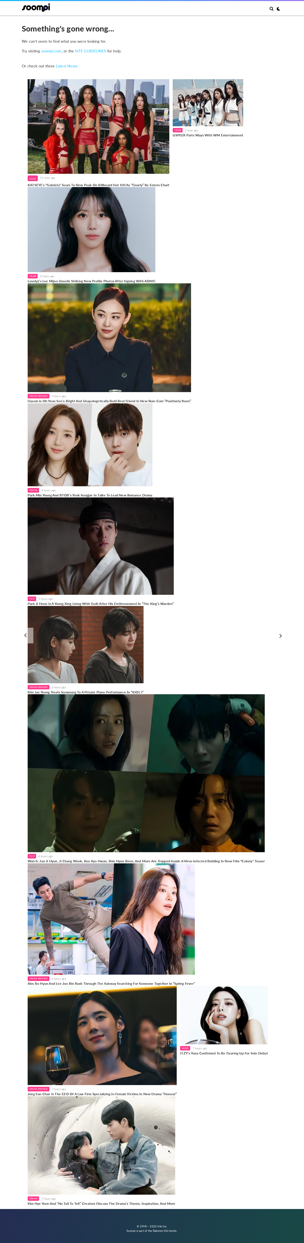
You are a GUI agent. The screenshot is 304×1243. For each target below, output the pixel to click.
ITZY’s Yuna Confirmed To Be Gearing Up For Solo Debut (224, 1053)
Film (31, 598)
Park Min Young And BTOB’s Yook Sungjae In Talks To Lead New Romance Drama (90, 495)
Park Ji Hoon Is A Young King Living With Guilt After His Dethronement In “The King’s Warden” (101, 604)
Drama (33, 490)
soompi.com (51, 51)
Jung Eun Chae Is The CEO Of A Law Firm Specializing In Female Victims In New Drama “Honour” (102, 1094)
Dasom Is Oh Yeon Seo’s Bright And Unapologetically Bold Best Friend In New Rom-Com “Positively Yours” (109, 401)
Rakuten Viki (160, 1230)
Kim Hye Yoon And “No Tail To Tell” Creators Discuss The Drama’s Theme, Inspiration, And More (101, 1203)
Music (32, 179)
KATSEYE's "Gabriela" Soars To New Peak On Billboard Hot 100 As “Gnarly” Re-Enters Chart (98, 185)
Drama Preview (38, 396)
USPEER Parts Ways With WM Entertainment (208, 135)
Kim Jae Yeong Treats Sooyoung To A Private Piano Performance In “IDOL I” (86, 692)
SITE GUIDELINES (90, 51)
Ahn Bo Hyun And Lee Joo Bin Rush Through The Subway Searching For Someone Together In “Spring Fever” (111, 983)
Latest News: (67, 66)
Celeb (177, 130)
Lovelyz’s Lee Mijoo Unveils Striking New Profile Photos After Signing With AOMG (91, 281)
